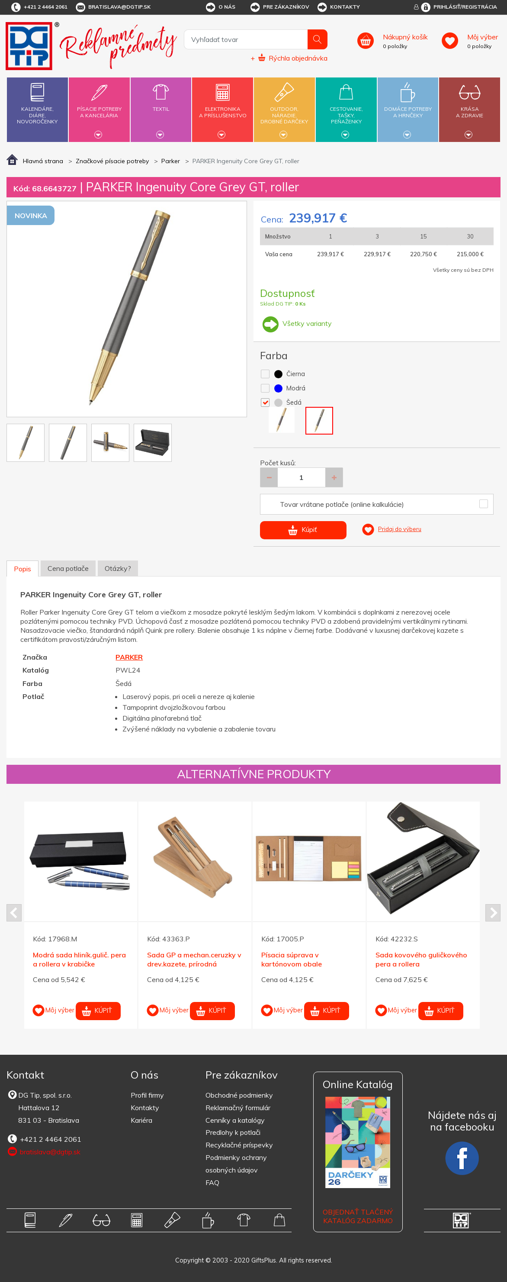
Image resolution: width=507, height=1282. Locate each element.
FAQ (212, 1182)
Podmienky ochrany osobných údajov (236, 1163)
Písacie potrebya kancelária (99, 107)
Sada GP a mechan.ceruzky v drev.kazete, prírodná (194, 959)
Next (493, 912)
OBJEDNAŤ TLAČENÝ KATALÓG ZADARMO (358, 1216)
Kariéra (141, 1120)
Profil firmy (147, 1095)
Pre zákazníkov (279, 7)
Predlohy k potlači (232, 1132)
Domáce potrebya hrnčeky (408, 107)
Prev (14, 912)
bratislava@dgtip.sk (112, 7)
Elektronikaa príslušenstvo (222, 107)
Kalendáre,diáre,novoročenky (37, 101)
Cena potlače (68, 568)
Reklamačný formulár (237, 1107)
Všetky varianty (296, 323)
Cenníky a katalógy (235, 1120)
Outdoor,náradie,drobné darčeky (284, 108)
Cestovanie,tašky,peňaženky (346, 108)
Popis (22, 568)
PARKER (129, 657)
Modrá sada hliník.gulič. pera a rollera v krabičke (79, 959)
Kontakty (338, 7)
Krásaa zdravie (469, 107)
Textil (161, 103)
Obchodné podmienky (239, 1095)
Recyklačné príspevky (239, 1144)
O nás (220, 7)
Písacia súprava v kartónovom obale (291, 959)
